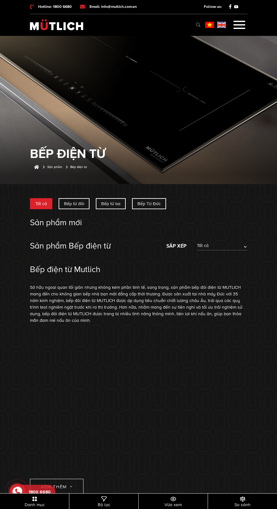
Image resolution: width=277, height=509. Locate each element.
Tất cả (41, 203)
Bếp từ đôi (74, 203)
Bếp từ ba (110, 203)
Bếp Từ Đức (149, 203)
